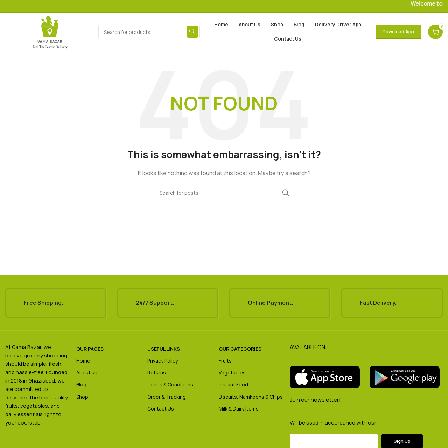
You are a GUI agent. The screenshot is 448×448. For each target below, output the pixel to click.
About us (86, 372)
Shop (82, 396)
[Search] (149, 31)
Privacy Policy (162, 360)
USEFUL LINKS (163, 348)
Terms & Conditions (170, 384)
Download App (398, 31)
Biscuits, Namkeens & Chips (251, 396)
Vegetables (232, 372)
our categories (240, 348)
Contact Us (160, 408)
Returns (156, 372)
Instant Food (233, 384)
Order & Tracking (166, 396)
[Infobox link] (55, 303)
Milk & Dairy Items (239, 408)
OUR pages (90, 348)
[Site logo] (50, 31)
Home (83, 360)
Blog (81, 384)
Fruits (225, 360)
